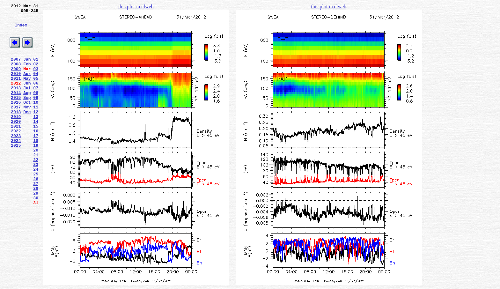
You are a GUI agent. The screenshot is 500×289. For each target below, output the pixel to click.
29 (35, 229)
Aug (27, 109)
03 (35, 80)
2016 (16, 120)
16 (35, 155)
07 (35, 103)
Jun (27, 97)
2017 (16, 126)
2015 (16, 114)
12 (35, 132)
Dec (27, 132)
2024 (16, 166)
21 (35, 183)
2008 (16, 74)
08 (35, 109)
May (27, 91)
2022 (16, 155)
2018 (16, 132)
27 (35, 218)
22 (35, 189)
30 (35, 235)
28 (35, 223)
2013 (16, 103)
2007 (16, 68)
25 (35, 206)
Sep (27, 114)
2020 (16, 143)
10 (35, 120)
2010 (16, 86)
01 (35, 68)
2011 (16, 91)
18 (35, 166)
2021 (16, 149)
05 (35, 91)
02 (35, 74)
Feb (27, 74)
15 (35, 149)
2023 (16, 160)
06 (35, 97)
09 (35, 114)
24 (35, 201)
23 (35, 195)
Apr (27, 86)
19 (35, 172)
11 (35, 126)
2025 (16, 172)
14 (35, 143)
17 (35, 160)
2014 (16, 109)
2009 (16, 80)
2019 (16, 137)
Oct (27, 120)
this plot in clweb (136, 6)
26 (35, 212)
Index (21, 30)
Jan (27, 68)
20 (35, 178)
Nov (27, 126)
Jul (27, 103)
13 (35, 137)
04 (35, 86)
